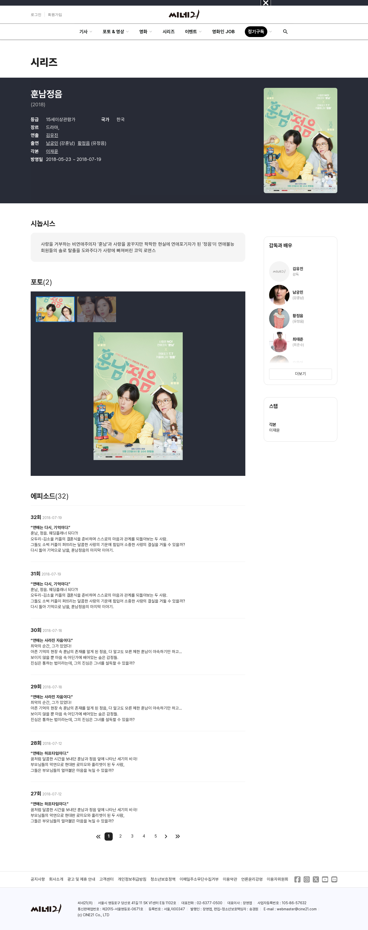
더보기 (300, 373)
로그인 (36, 15)
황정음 (84, 143)
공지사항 (38, 879)
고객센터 (106, 879)
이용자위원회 (277, 879)
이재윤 (52, 151)
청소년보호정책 (163, 879)
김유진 (52, 135)
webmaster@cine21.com (297, 909)
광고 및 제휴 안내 (81, 879)
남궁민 (52, 143)
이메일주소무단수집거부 (199, 879)
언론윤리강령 (252, 879)
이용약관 (230, 879)
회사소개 (56, 879)
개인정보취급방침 (132, 879)
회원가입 (55, 15)
